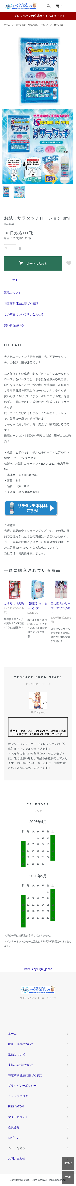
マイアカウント (18, 1117)
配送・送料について (21, 1044)
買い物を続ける (14, 325)
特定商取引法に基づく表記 (21, 303)
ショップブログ (18, 1096)
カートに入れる (33, 263)
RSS (11, 1106)
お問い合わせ (16, 1158)
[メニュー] (70, 6)
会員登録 (13, 1127)
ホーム (7, 25)
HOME (68, 1163)
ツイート (18, 279)
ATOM (20, 1106)
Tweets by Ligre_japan (38, 969)
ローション (59, 25)
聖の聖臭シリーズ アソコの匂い (61, 608)
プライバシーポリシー (22, 1085)
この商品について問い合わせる (24, 314)
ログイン (13, 1137)
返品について (12, 292)
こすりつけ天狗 (14, 603)
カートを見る (16, 1148)
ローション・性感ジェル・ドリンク (32, 25)
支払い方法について (21, 1064)
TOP (68, 1177)
